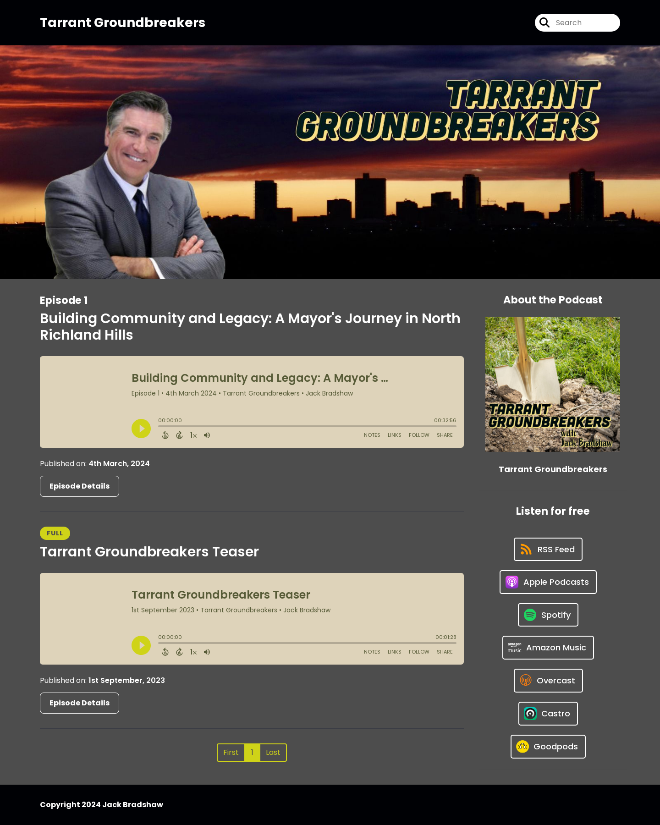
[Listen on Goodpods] (548, 747)
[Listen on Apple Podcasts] (548, 582)
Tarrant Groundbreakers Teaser (149, 551)
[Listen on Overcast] (548, 681)
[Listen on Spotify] (548, 615)
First (231, 752)
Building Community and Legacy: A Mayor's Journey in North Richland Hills (250, 327)
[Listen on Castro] (548, 714)
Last (273, 752)
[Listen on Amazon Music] (548, 648)
